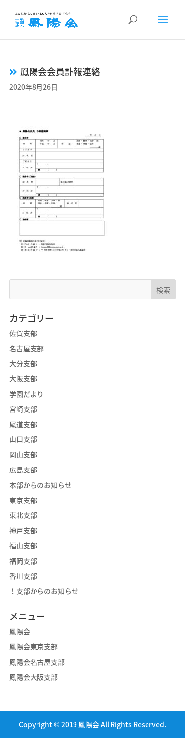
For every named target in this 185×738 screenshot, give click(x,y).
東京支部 (23, 500)
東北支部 (23, 515)
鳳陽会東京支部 (33, 646)
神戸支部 (23, 530)
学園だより (26, 394)
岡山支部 (23, 454)
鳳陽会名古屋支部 (37, 662)
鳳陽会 (19, 631)
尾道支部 (23, 424)
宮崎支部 (23, 409)
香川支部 (23, 576)
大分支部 (23, 363)
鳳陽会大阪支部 (33, 677)
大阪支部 (23, 378)
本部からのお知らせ (40, 485)
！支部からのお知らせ (43, 591)
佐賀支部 (23, 333)
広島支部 (23, 469)
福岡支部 (23, 561)
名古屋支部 (26, 348)
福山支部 (23, 545)
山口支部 (23, 439)
